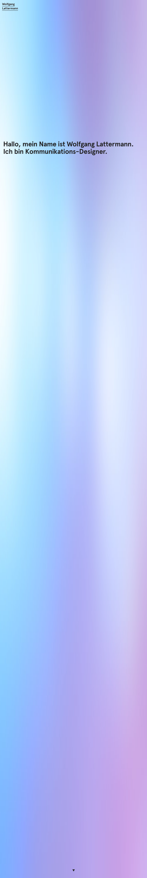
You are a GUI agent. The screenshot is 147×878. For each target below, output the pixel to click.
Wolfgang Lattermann (10, 6)
